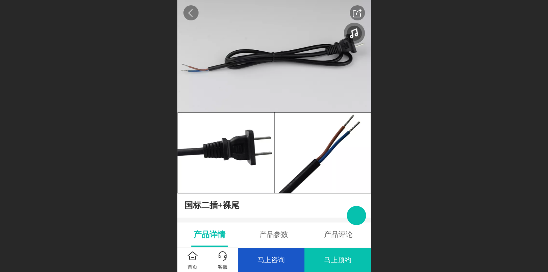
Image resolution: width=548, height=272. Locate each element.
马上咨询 (271, 260)
